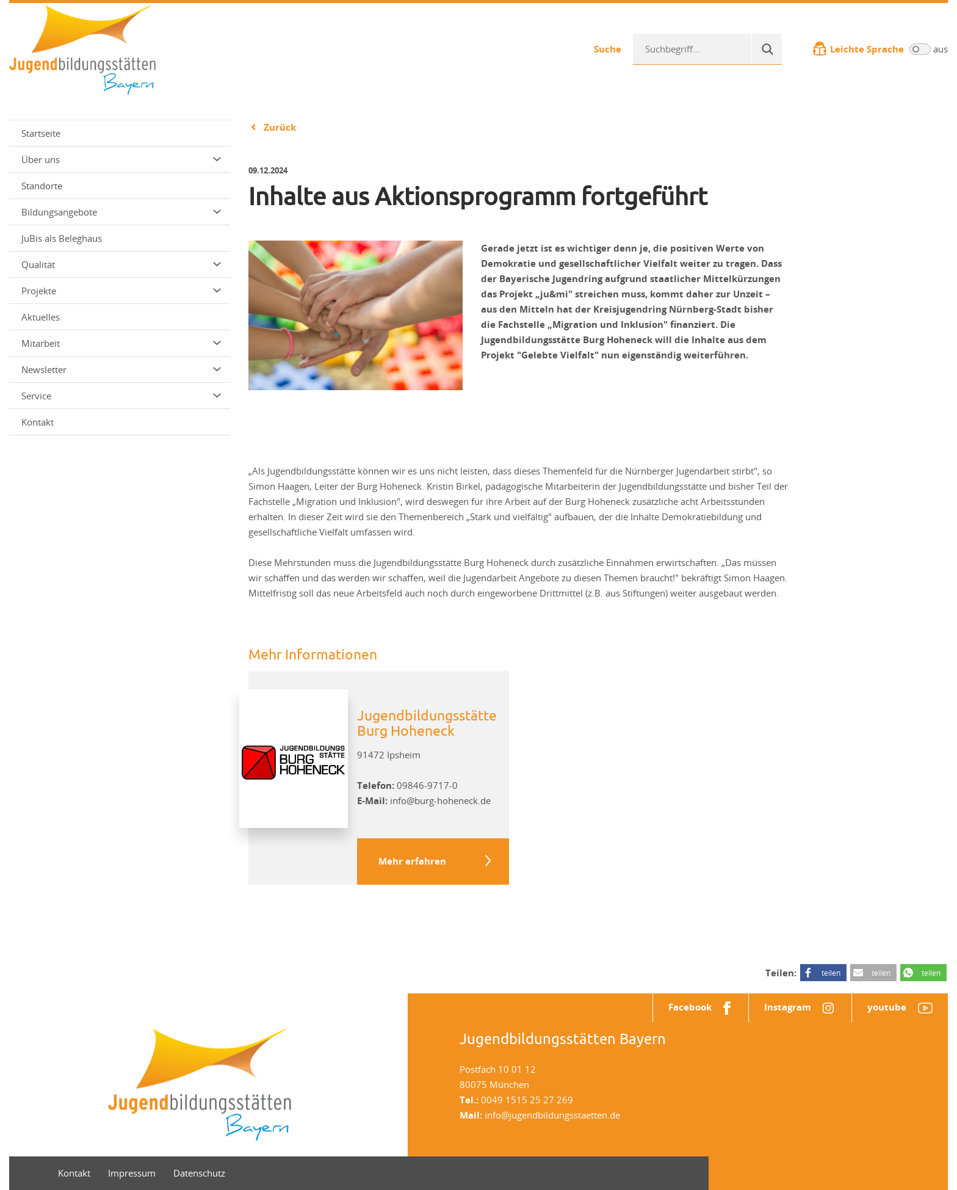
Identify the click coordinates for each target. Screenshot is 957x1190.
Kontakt (37, 422)
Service (121, 396)
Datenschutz (199, 1173)
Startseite (40, 133)
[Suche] (766, 49)
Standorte (41, 186)
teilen (831, 973)
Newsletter (121, 369)
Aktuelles (40, 317)
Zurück (280, 127)
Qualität (121, 264)
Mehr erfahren (412, 861)
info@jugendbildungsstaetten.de (552, 1115)
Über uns (121, 159)
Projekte (121, 291)
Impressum (132, 1173)
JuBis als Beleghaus (61, 238)
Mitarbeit (121, 343)
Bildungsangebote (121, 212)
